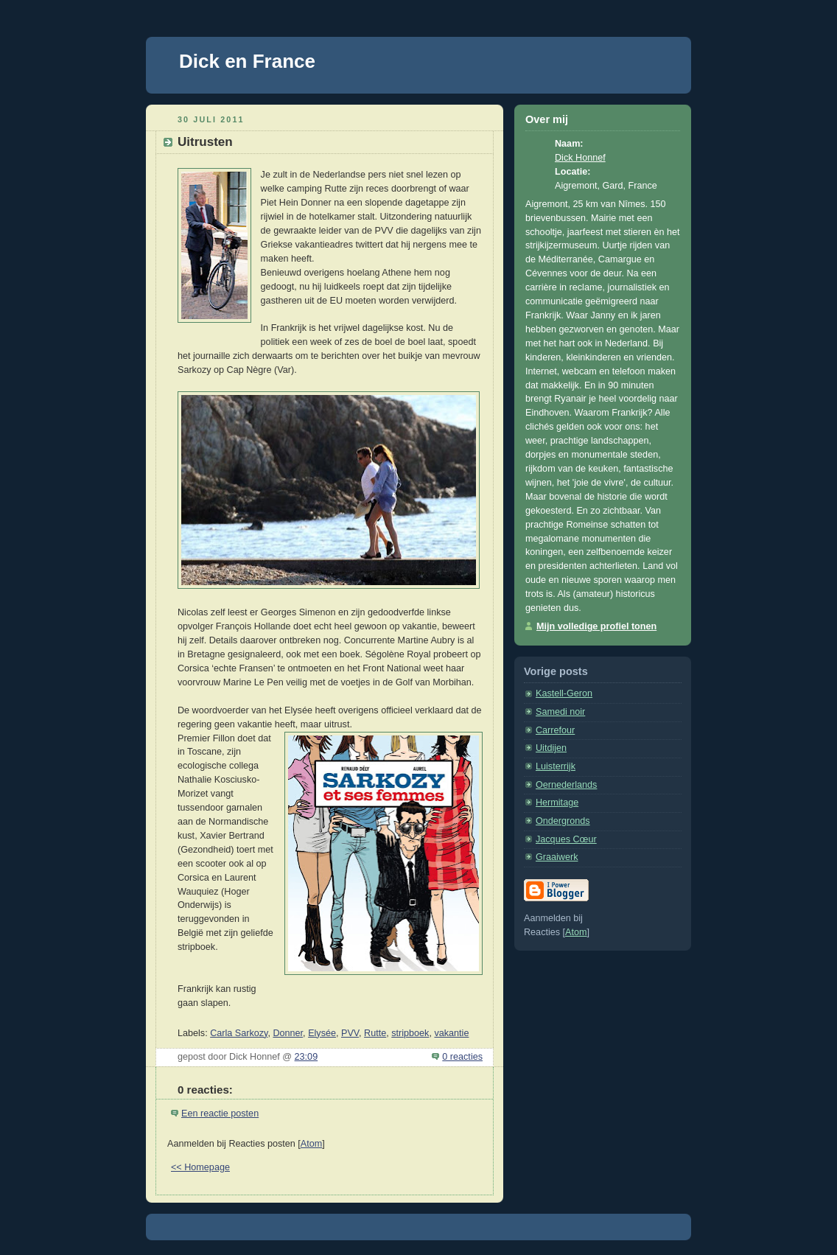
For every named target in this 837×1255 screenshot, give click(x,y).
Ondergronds (563, 821)
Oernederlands (566, 785)
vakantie (451, 1033)
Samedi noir (560, 712)
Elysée (322, 1033)
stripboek (410, 1033)
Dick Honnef (580, 158)
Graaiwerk (557, 857)
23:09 (306, 1057)
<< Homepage (200, 1167)
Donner (288, 1033)
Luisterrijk (555, 766)
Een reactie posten (220, 1113)
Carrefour (555, 730)
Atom (311, 1144)
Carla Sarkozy (238, 1033)
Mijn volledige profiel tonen (596, 626)
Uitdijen (551, 748)
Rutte (375, 1033)
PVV (350, 1033)
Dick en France (247, 61)
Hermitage (557, 802)
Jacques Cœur (566, 839)
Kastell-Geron (564, 693)
